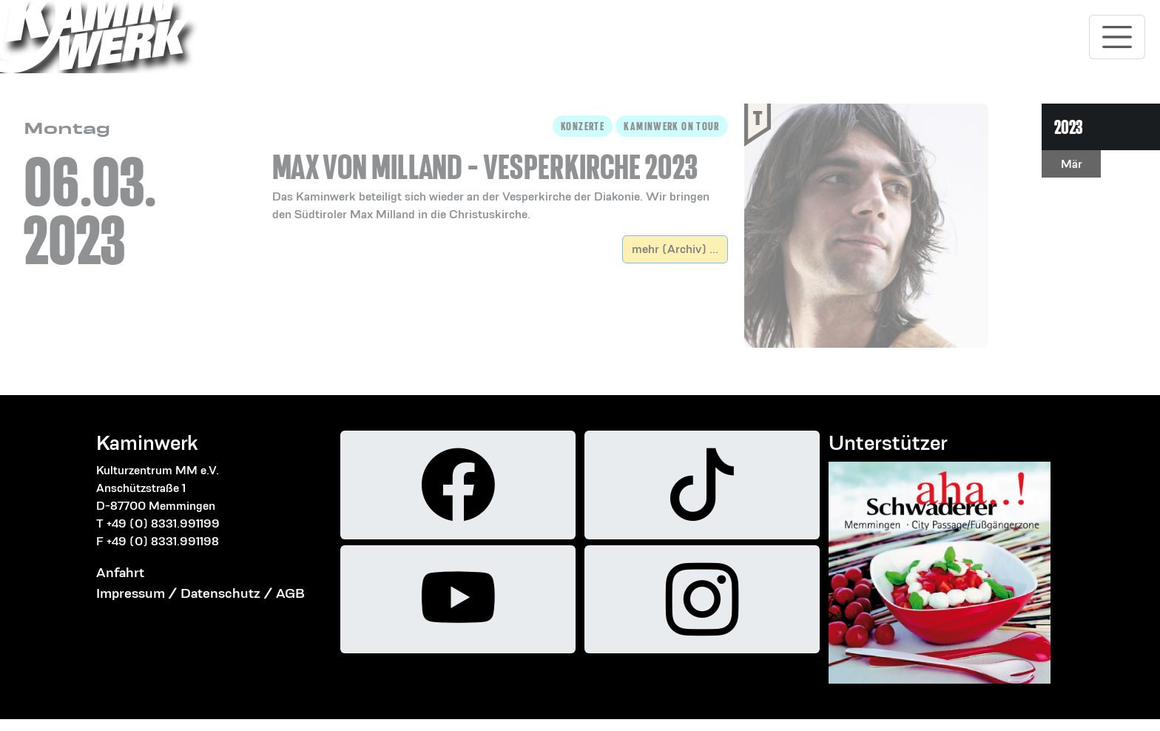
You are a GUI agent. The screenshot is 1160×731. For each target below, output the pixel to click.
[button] (500, 169)
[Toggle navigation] (1117, 37)
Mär (1071, 164)
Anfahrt (120, 572)
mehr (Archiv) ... (675, 249)
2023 (1068, 127)
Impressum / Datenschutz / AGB (200, 593)
